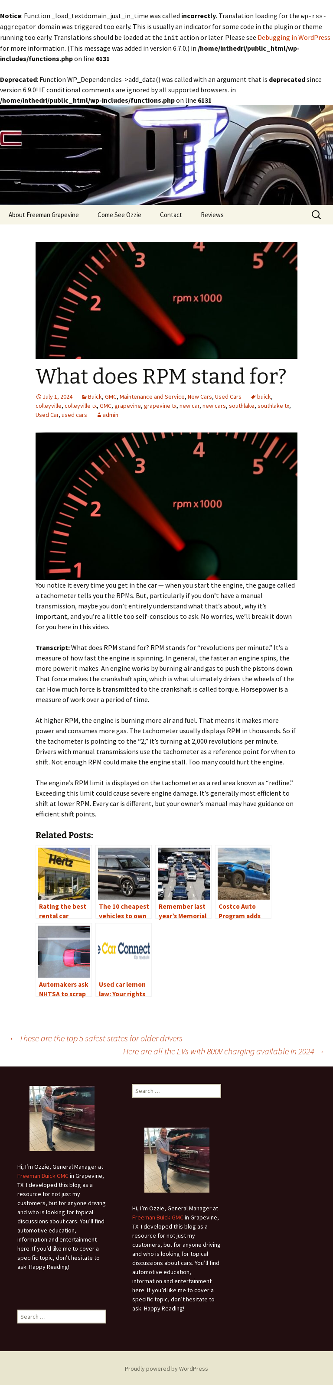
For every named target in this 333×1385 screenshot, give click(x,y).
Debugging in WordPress (294, 36)
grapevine (127, 404)
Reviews (212, 213)
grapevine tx (160, 404)
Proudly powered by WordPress (166, 1367)
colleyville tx (81, 404)
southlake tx (273, 404)
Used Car (47, 413)
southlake (242, 404)
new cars (214, 404)
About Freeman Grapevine (44, 213)
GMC (111, 395)
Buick (95, 395)
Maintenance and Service (152, 395)
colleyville (49, 404)
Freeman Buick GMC (43, 1174)
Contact (171, 213)
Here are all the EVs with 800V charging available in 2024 (223, 1049)
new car (189, 404)
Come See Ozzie (119, 213)
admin (110, 413)
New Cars (200, 395)
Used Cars (228, 395)
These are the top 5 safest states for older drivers (96, 1036)
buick (264, 395)
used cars (74, 413)
